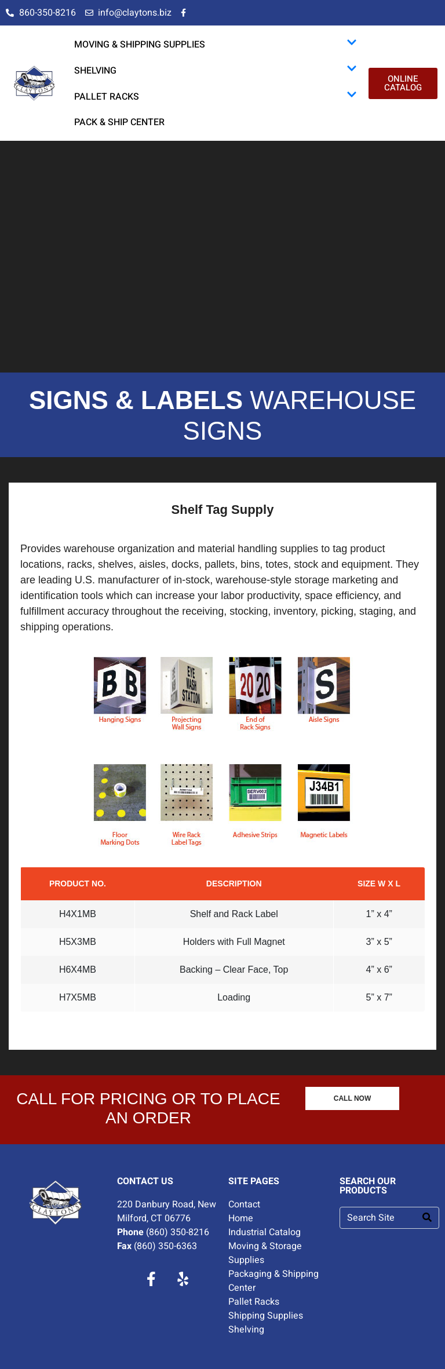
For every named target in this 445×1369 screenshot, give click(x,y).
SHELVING (215, 70)
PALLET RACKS (215, 96)
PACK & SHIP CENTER (119, 122)
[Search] (427, 1217)
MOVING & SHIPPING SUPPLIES (215, 44)
